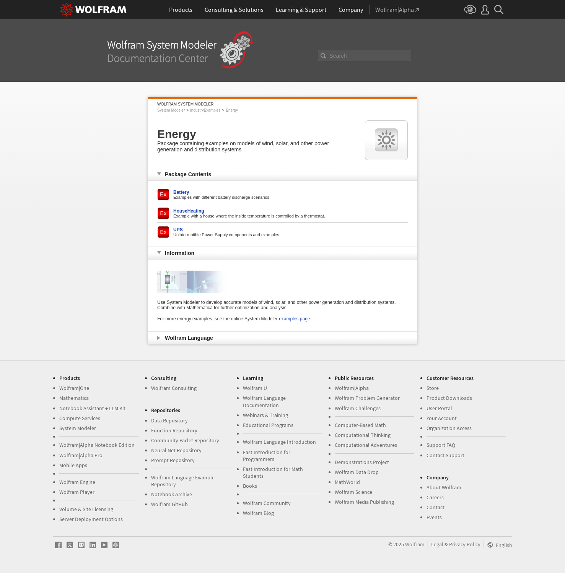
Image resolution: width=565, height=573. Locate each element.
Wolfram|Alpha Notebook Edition (97, 445)
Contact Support (445, 455)
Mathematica (74, 397)
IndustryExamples (205, 110)
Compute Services (79, 418)
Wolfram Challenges (358, 408)
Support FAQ (441, 445)
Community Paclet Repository (185, 440)
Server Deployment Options (91, 519)
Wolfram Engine (77, 482)
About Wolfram (444, 487)
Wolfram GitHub (169, 504)
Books (250, 485)
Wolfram (415, 544)
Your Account (442, 418)
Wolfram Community (267, 503)
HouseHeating (188, 211)
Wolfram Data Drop (357, 472)
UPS (178, 229)
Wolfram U (255, 388)
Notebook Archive (171, 494)
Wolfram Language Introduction (279, 441)
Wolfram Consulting (174, 388)
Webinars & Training (265, 415)
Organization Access (449, 428)
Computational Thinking (363, 435)
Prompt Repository (173, 460)
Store (433, 388)
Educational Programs (268, 425)
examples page (294, 318)
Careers (435, 497)
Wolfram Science (353, 492)
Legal (437, 544)
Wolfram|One (74, 388)
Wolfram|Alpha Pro (81, 455)
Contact (436, 507)
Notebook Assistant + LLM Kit (92, 408)
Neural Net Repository (176, 450)
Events (434, 517)
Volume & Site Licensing (86, 509)
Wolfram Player (76, 492)
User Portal (439, 408)
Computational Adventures (366, 445)
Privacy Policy (464, 544)
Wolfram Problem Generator (367, 397)
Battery (181, 192)
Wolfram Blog (258, 513)
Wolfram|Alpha (352, 388)
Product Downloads (449, 397)
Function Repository (174, 430)
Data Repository (169, 420)
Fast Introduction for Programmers (266, 456)
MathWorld (347, 482)
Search (338, 56)
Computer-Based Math (360, 425)
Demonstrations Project (362, 462)
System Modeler (171, 110)
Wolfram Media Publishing (364, 501)
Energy (232, 110)
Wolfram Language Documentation (264, 401)
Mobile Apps (73, 465)
